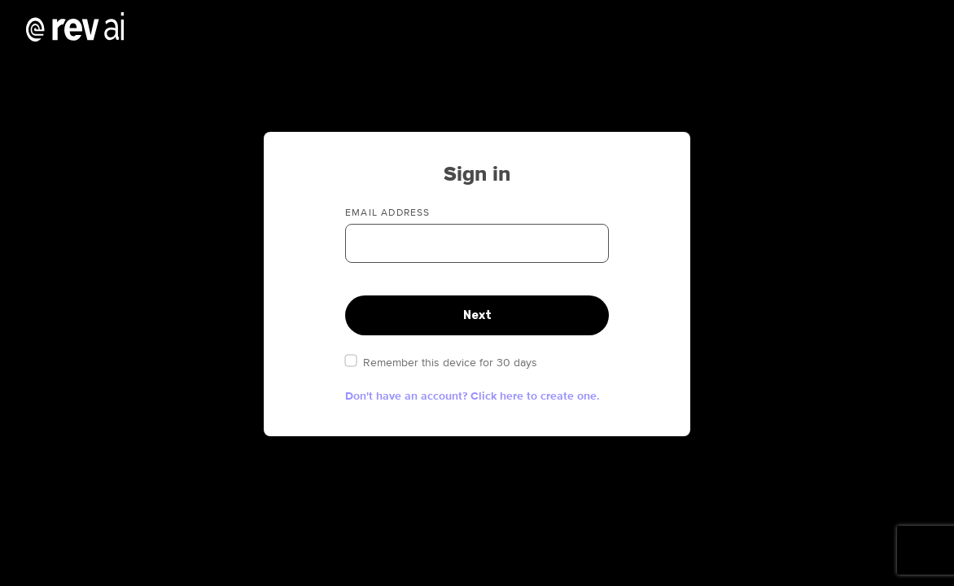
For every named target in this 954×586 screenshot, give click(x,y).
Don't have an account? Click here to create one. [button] (472, 396)
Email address (388, 213)
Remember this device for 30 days (441, 362)
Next (477, 315)
